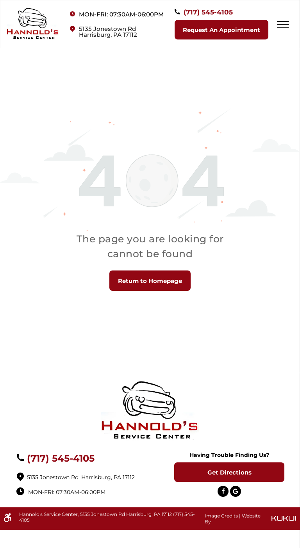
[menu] (283, 24)
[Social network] (235, 492)
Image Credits (221, 516)
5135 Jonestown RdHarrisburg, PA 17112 (108, 31)
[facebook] (223, 492)
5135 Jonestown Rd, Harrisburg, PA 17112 (81, 477)
